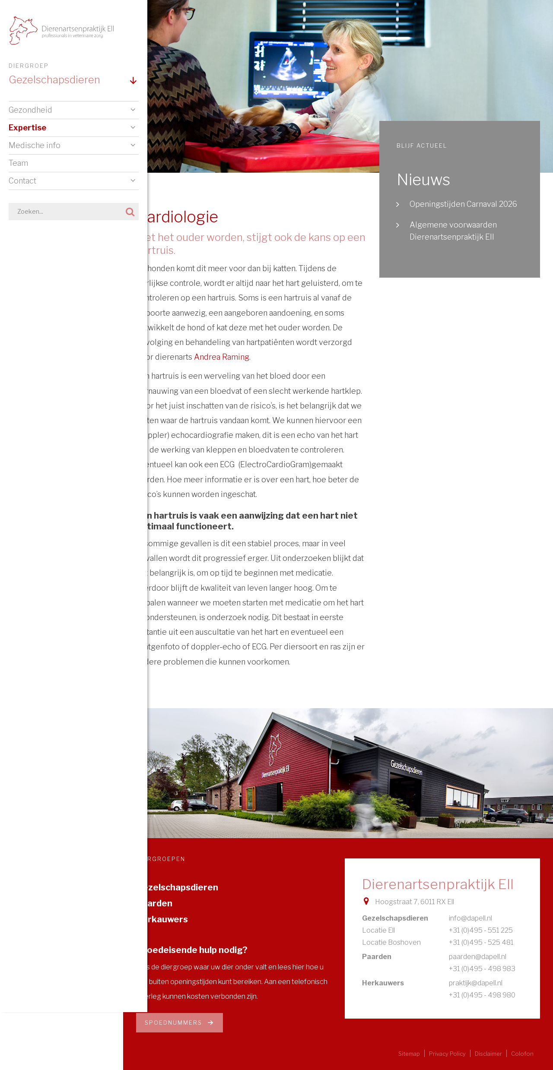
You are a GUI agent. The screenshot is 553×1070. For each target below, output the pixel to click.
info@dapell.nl (470, 918)
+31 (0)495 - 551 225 (481, 930)
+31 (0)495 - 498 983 (482, 969)
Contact (22, 181)
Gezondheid (30, 110)
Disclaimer (488, 1054)
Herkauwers (162, 919)
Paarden (154, 903)
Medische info (34, 145)
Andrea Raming (221, 356)
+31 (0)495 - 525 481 (481, 942)
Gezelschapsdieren (177, 887)
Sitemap (409, 1054)
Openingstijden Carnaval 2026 (463, 204)
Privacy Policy (447, 1054)
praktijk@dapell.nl (475, 983)
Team (18, 163)
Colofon (522, 1054)
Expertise (27, 128)
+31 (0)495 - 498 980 (482, 995)
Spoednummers (179, 1022)
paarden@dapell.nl (477, 957)
